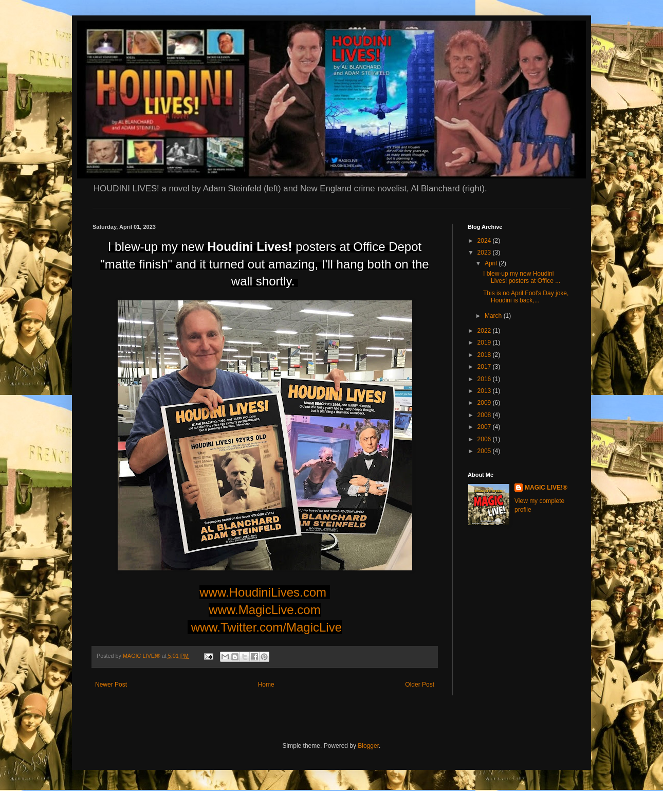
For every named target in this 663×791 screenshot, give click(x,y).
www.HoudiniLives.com (262, 592)
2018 (485, 354)
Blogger (368, 745)
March (494, 315)
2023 (485, 252)
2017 (485, 366)
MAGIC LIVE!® (546, 487)
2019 (485, 342)
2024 (485, 240)
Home (266, 684)
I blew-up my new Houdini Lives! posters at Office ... (521, 277)
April (492, 263)
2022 (485, 330)
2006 (485, 439)
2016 (485, 379)
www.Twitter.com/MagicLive (266, 627)
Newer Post (111, 684)
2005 (485, 451)
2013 (485, 390)
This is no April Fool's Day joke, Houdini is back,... (525, 297)
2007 (485, 426)
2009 (485, 402)
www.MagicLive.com (264, 610)
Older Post (419, 684)
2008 (485, 415)
